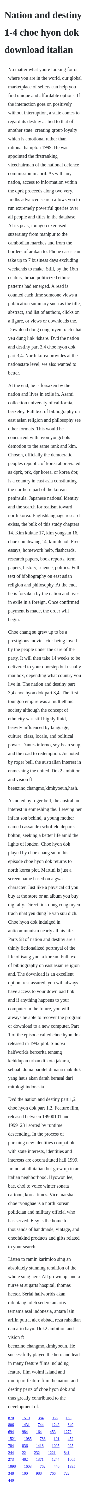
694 (11, 1432)
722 (67, 1473)
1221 (52, 1453)
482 (25, 1459)
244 (11, 1453)
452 (70, 1439)
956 (55, 1418)
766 (53, 1473)
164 (39, 1432)
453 (53, 1432)
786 (43, 1439)
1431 (26, 1425)
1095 (56, 1446)
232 (37, 1453)
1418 (40, 1446)
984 (25, 1432)
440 (57, 1466)
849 (70, 1425)
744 (41, 1425)
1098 (12, 1466)
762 (43, 1466)
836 (25, 1446)
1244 (56, 1459)
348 (11, 1473)
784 (11, 1446)
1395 (71, 1466)
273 (11, 1459)
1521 (12, 1439)
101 (57, 1439)
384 (41, 1418)
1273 (68, 1432)
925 (70, 1446)
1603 (28, 1466)
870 (11, 1418)
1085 (28, 1439)
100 (25, 1473)
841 (67, 1453)
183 (69, 1418)
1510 (26, 1418)
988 (39, 1473)
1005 (71, 1459)
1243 (56, 1425)
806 (11, 1425)
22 (24, 1453)
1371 (40, 1459)
